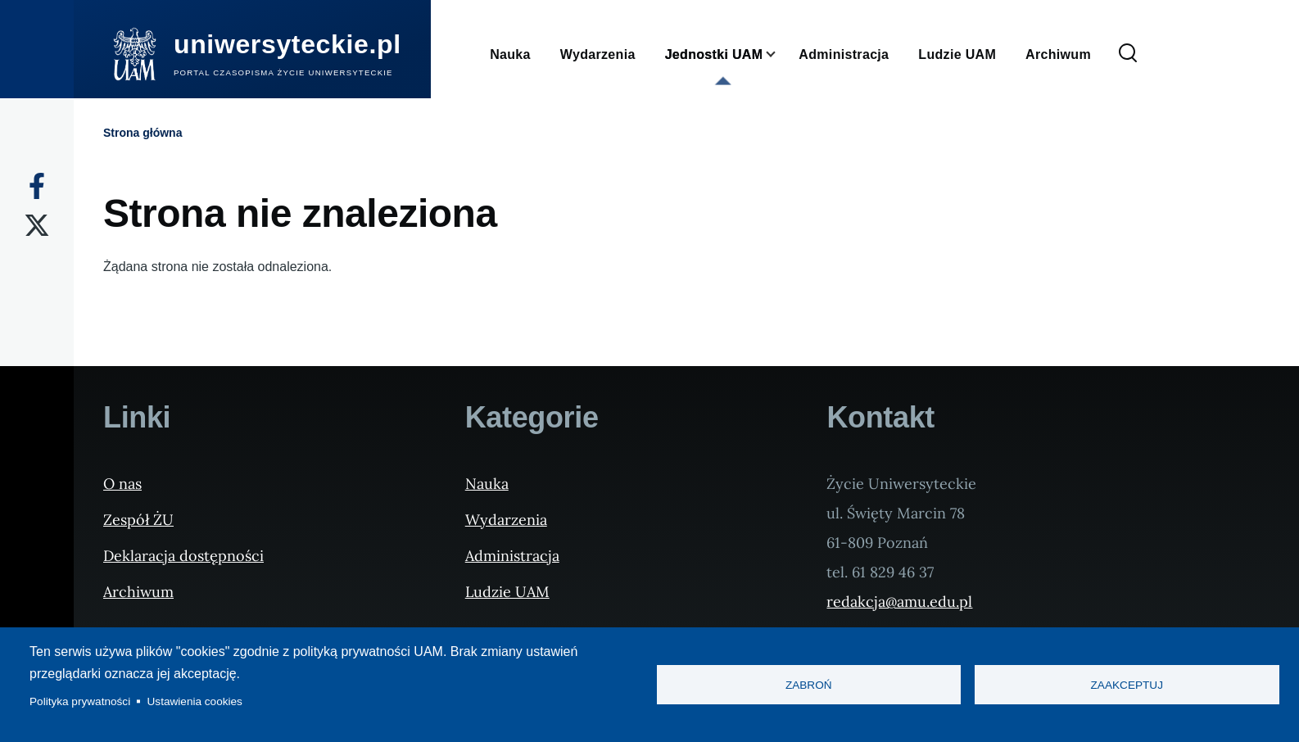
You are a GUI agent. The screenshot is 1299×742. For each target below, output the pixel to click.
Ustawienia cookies (194, 701)
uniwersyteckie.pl (287, 44)
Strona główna (142, 132)
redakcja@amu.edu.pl (899, 601)
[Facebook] (37, 186)
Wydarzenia (506, 519)
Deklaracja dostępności (183, 555)
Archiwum (138, 591)
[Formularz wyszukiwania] (1128, 54)
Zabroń (808, 685)
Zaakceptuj (1127, 685)
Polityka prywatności (79, 701)
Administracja (512, 555)
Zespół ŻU (138, 519)
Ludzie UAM (507, 591)
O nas (122, 483)
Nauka (487, 483)
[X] (37, 225)
